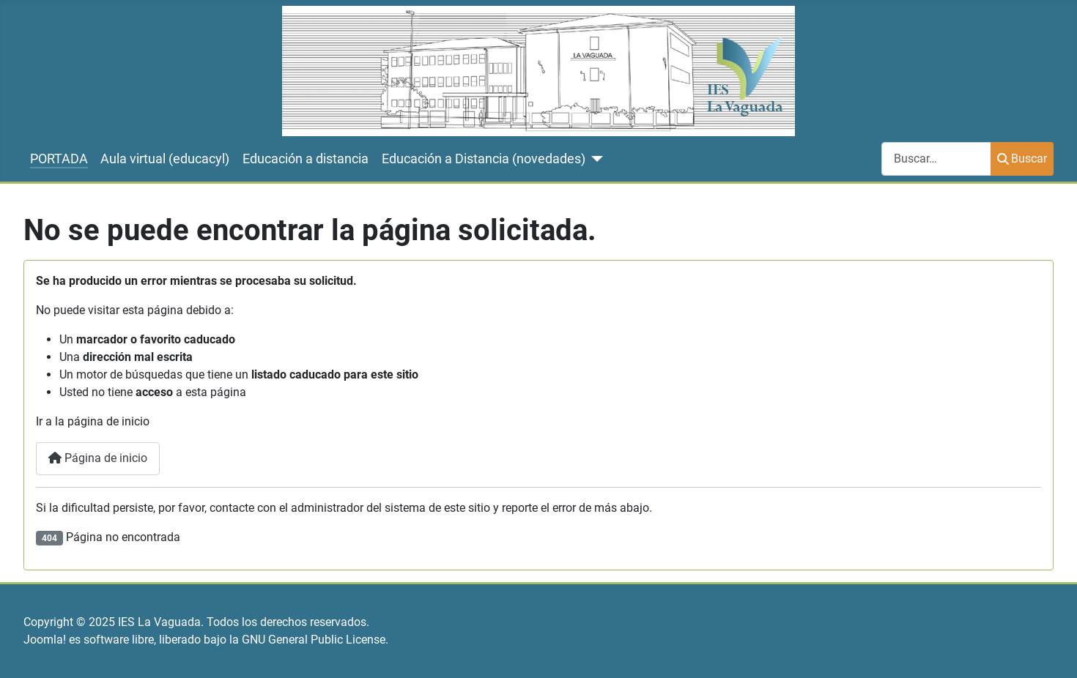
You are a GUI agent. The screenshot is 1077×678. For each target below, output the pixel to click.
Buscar (1022, 158)
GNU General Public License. (315, 640)
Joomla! (44, 640)
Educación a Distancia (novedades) (483, 159)
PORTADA (59, 159)
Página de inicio (97, 458)
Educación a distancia (306, 159)
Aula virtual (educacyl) (164, 159)
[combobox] (936, 158)
